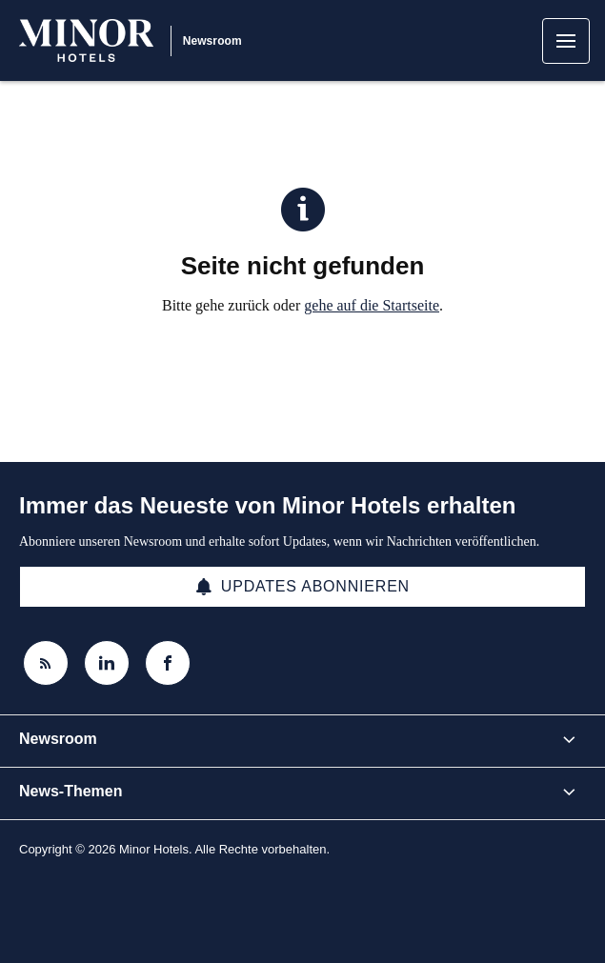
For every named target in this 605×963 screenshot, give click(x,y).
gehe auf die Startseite (371, 305)
